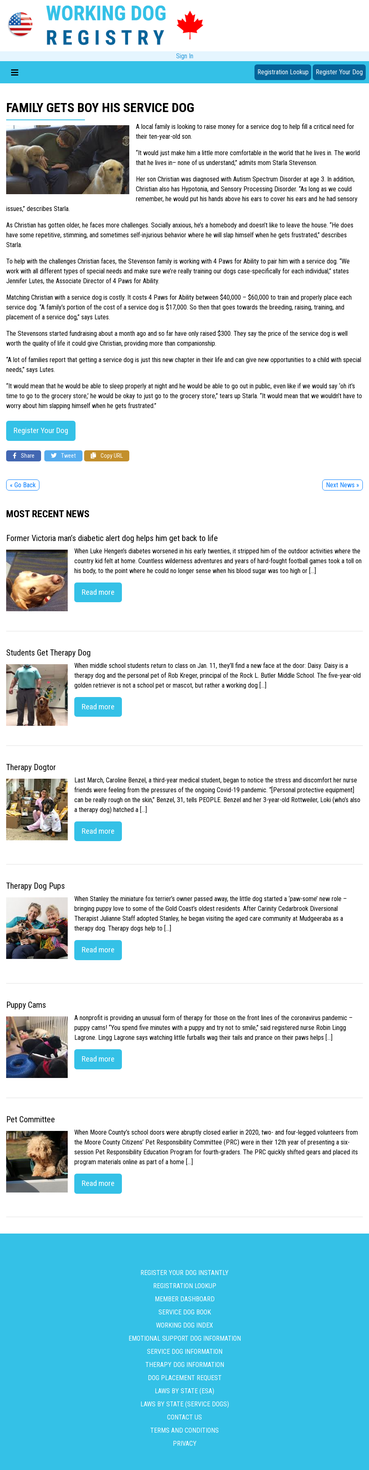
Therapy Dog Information (184, 1365)
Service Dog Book (184, 1312)
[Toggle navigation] (14, 72)
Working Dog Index (184, 1325)
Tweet (63, 455)
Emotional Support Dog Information (184, 1338)
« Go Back (23, 485)
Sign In (184, 56)
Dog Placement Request (185, 1378)
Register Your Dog (339, 72)
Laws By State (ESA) (184, 1391)
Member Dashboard (185, 1299)
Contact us (184, 1417)
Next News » (342, 485)
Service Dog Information (184, 1351)
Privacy (185, 1443)
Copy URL (107, 455)
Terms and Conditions (184, 1430)
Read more (98, 592)
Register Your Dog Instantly (184, 1273)
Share (23, 455)
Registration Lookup (283, 72)
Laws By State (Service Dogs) (184, 1404)
